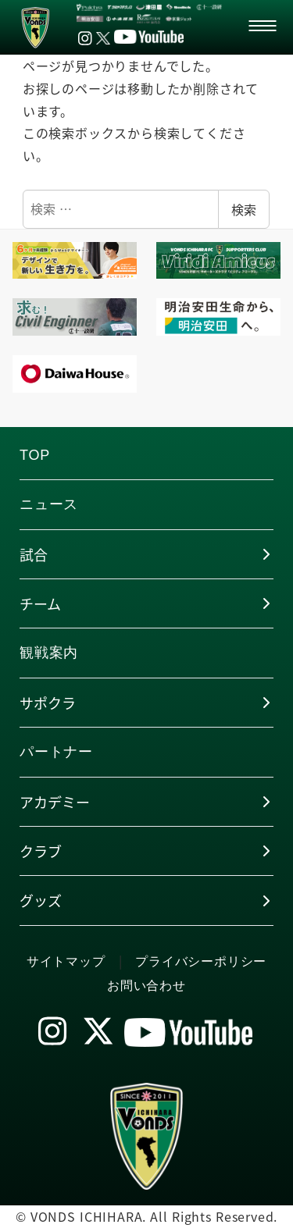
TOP (35, 455)
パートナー (56, 752)
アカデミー (55, 802)
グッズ (41, 900)
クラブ (41, 851)
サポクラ (48, 702)
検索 (243, 209)
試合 (34, 554)
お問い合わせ (146, 985)
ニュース (49, 504)
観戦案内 (49, 652)
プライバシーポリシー (200, 961)
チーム (40, 603)
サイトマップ (66, 961)
